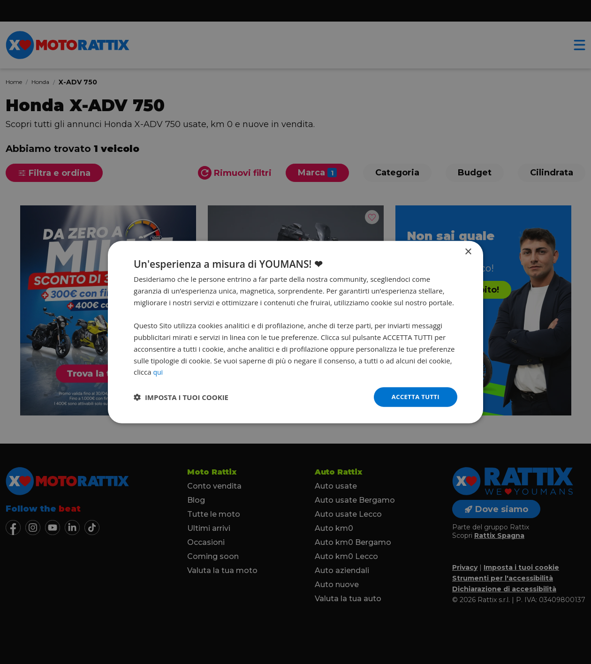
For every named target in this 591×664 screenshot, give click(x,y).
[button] (181, 397)
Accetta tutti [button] (413, 396)
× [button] (467, 251)
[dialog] (295, 332)
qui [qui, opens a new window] (158, 371)
